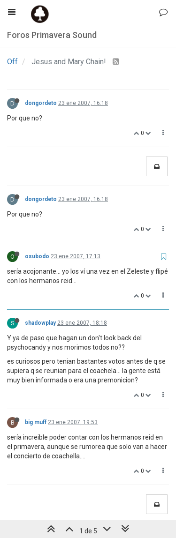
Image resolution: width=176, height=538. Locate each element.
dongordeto (41, 103)
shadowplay (40, 323)
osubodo (37, 256)
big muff (35, 422)
